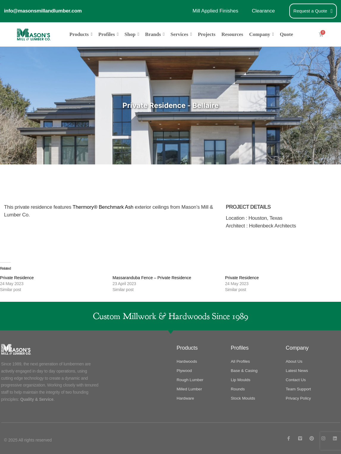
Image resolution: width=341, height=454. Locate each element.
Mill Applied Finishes (215, 11)
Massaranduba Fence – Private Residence (152, 277)
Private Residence (17, 277)
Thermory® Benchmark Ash (104, 207)
